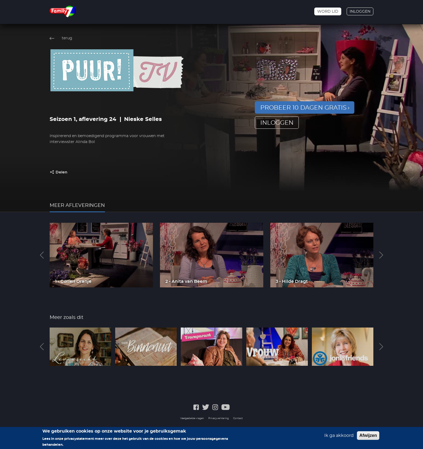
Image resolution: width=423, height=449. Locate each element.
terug (67, 38)
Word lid (327, 11)
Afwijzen (368, 437)
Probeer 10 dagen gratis (303, 108)
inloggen (277, 123)
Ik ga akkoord (339, 438)
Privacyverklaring (218, 418)
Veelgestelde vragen (192, 418)
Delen (61, 172)
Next (381, 255)
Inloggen (360, 11)
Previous (42, 255)
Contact (238, 418)
